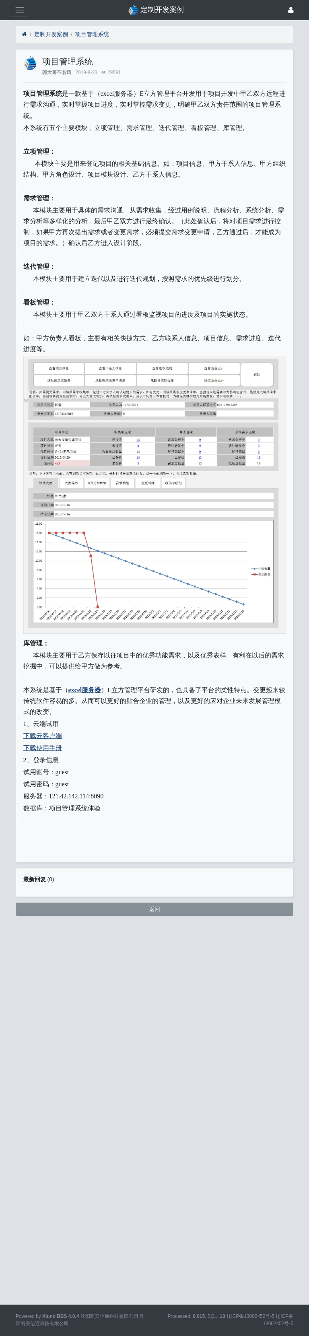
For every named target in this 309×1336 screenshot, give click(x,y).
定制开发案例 (51, 34)
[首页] (24, 34)
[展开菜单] (19, 10)
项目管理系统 (92, 34)
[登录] (291, 10)
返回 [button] (154, 1286)
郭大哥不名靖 (56, 72)
